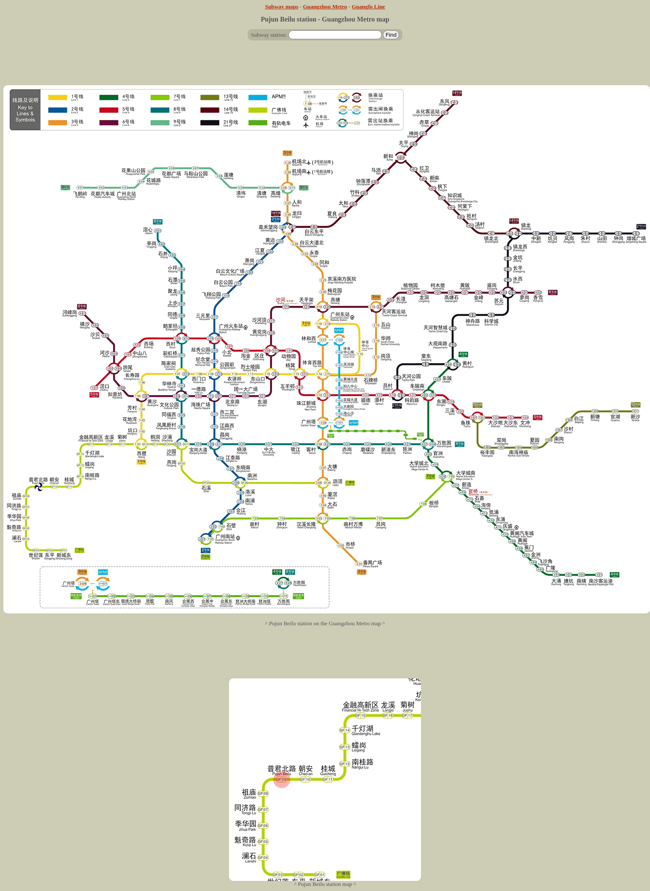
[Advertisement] (325, 66)
